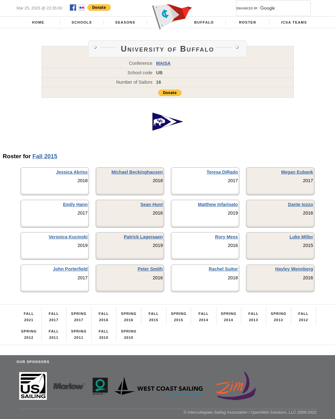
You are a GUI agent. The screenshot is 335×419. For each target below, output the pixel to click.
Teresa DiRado (222, 172)
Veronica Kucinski (68, 236)
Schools (81, 22)
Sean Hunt (151, 204)
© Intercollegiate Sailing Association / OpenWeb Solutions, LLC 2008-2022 (249, 412)
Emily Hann (75, 204)
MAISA (163, 63)
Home (38, 22)
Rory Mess (226, 236)
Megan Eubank (297, 172)
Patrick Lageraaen (143, 236)
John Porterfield (70, 268)
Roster (247, 22)
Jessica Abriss (71, 172)
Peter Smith (150, 268)
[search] (265, 8)
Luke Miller (301, 236)
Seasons (125, 22)
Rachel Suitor (223, 268)
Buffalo (204, 22)
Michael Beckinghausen (137, 172)
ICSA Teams (294, 22)
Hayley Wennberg (294, 268)
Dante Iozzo (300, 204)
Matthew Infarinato (218, 204)
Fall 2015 (44, 156)
